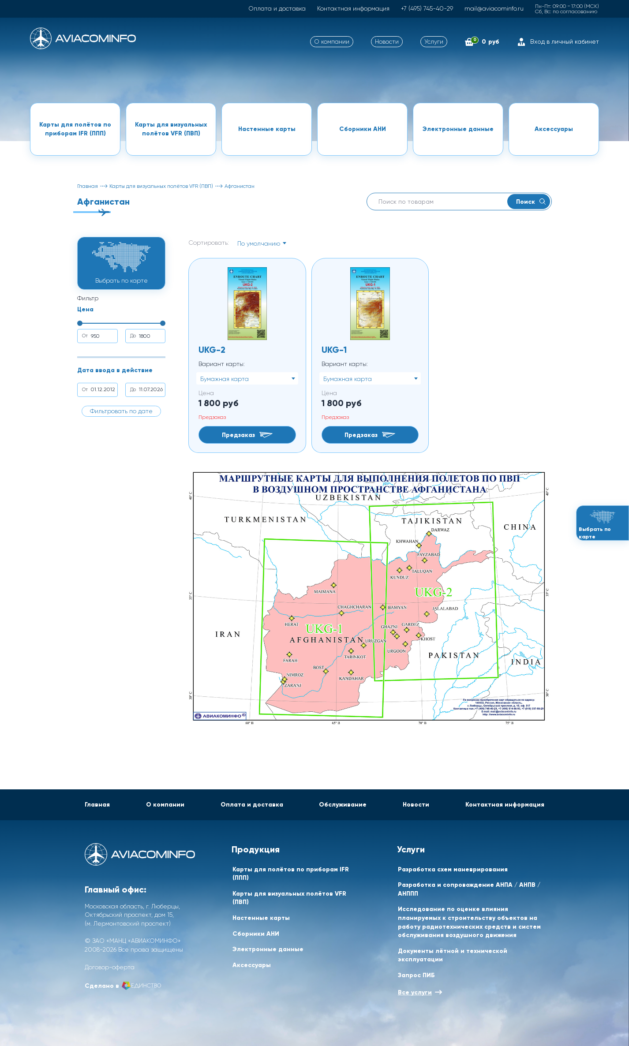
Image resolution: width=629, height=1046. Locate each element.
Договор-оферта (110, 967)
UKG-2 (211, 349)
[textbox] (261, 243)
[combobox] (261, 243)
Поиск (531, 201)
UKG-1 (334, 349)
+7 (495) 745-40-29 (427, 8)
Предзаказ (247, 435)
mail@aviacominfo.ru (494, 8)
